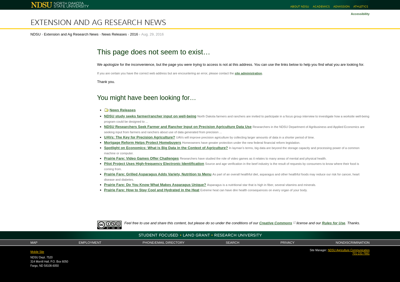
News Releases (114, 34)
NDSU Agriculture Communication (348, 250)
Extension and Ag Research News (98, 22)
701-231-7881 (360, 253)
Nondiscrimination (353, 242)
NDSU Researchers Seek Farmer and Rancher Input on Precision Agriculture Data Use (178, 127)
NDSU (36, 34)
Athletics (360, 6)
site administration (248, 73)
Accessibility (360, 14)
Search (232, 242)
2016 (134, 34)
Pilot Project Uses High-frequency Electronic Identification (154, 164)
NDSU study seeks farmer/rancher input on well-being (150, 116)
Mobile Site (37, 251)
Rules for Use (333, 223)
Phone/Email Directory (163, 242)
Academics (321, 6)
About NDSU (299, 6)
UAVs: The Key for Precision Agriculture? (139, 137)
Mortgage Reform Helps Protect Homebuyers (142, 142)
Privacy (287, 242)
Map (34, 242)
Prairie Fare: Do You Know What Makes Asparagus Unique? (155, 185)
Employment (90, 242)
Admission (341, 6)
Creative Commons (275, 223)
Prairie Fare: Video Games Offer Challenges (141, 158)
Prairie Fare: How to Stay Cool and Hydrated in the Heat (151, 190)
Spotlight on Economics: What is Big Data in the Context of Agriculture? (166, 148)
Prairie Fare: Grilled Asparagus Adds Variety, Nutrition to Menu (158, 174)
